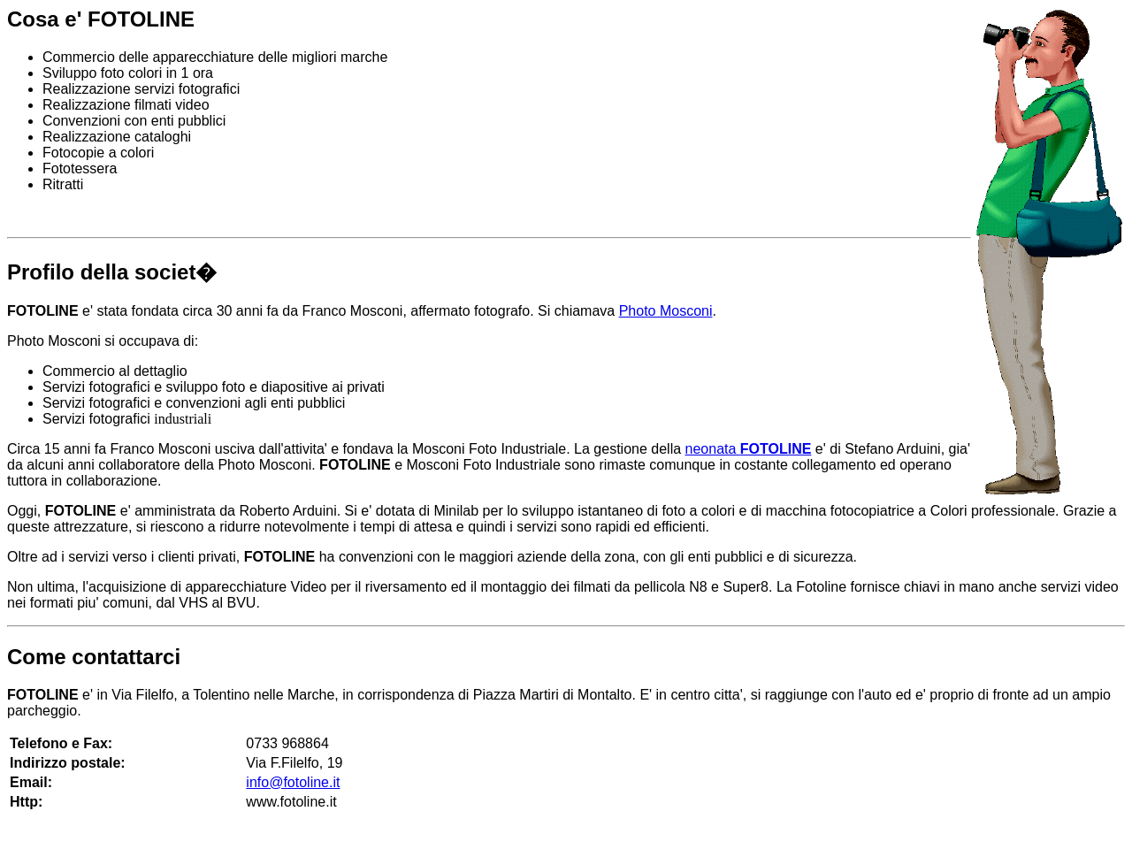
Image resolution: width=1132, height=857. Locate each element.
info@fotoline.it (293, 782)
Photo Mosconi (666, 310)
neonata (748, 448)
